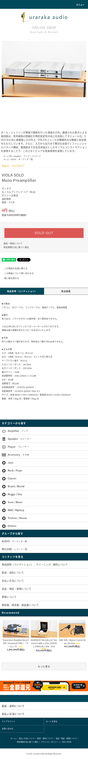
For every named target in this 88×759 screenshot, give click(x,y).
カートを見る (51, 721)
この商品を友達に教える (13, 268)
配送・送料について (13, 572)
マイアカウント (8, 721)
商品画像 (66, 291)
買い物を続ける (9, 278)
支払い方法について (13, 580)
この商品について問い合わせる (17, 273)
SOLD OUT (44, 233)
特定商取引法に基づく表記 (16, 247)
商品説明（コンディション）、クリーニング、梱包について (35, 564)
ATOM (69, 742)
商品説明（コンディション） (22, 291)
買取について (9, 597)
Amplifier (22, 156)
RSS (63, 742)
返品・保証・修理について (16, 588)
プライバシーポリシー (49, 742)
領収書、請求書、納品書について (20, 605)
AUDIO (22, 159)
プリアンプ (36, 156)
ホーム (6, 156)
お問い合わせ (7, 728)
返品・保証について (13, 243)
